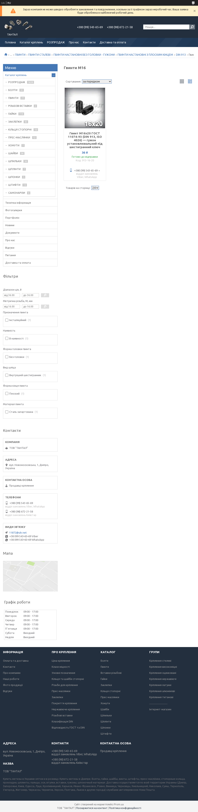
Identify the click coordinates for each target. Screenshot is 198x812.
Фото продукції (13, 685)
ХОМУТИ (13, 145)
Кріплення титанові (161, 697)
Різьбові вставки (62, 715)
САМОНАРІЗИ (16, 192)
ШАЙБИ (13, 153)
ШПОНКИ (14, 176)
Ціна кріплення (61, 660)
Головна (10, 42)
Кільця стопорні (110, 691)
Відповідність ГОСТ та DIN (68, 727)
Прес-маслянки (61, 691)
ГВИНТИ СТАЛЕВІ (39, 54)
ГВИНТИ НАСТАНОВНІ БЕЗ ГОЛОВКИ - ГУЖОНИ (84, 54)
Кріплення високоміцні (163, 666)
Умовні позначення (63, 672)
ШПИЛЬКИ (14, 161)
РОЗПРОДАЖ (56, 42)
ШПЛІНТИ (14, 169)
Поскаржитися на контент (91, 808)
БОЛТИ (12, 90)
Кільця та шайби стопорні (68, 678)
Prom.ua (119, 804)
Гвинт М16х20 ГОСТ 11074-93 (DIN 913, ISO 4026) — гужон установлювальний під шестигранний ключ (85, 140)
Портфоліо (12, 217)
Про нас (74, 42)
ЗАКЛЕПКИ (15, 121)
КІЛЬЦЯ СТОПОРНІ (20, 129)
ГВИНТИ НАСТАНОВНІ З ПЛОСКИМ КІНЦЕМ (145, 54)
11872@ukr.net (18, 532)
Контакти (89, 42)
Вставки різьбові (111, 672)
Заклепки (57, 697)
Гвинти (105, 666)
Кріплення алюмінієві (162, 691)
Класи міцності (61, 666)
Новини (9, 225)
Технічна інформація (18, 202)
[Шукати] (192, 27)
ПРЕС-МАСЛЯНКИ (19, 137)
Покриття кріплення (64, 703)
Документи (12, 232)
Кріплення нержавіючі (162, 678)
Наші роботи (11, 678)
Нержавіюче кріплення (66, 709)
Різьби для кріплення (65, 685)
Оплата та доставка (15, 660)
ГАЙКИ (12, 113)
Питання (10, 255)
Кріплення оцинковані (162, 672)
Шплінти (106, 721)
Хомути (105, 703)
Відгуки (9, 247)
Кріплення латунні (160, 685)
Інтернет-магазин (160, 709)
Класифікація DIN (62, 721)
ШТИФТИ (14, 184)
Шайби (105, 709)
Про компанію (12, 672)
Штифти (106, 733)
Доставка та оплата (113, 42)
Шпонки (106, 727)
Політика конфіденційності (125, 808)
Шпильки (106, 715)
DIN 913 (181, 54)
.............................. (158, 703)
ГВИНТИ (20, 54)
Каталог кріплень (31, 42)
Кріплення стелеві (160, 660)
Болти (104, 660)
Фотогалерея (13, 210)
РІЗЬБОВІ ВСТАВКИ (20, 105)
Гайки (104, 678)
